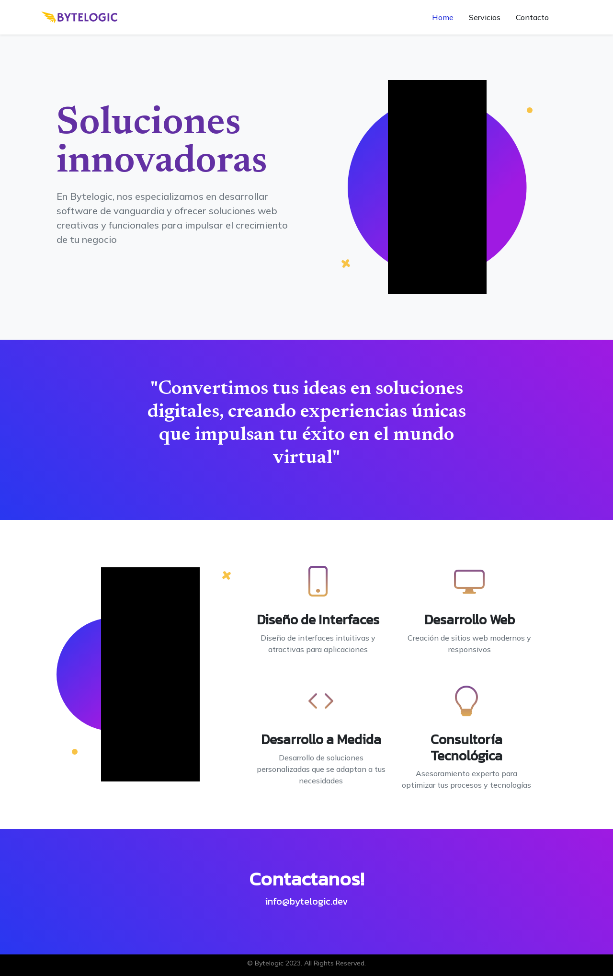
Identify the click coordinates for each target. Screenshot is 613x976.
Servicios (484, 17)
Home (443, 17)
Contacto (532, 17)
